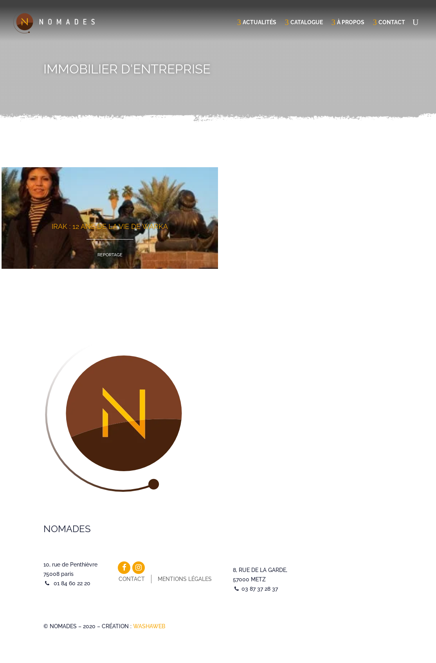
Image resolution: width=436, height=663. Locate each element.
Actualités (259, 22)
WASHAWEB (149, 626)
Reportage (110, 254)
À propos (350, 22)
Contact (391, 22)
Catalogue (306, 22)
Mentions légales (185, 579)
